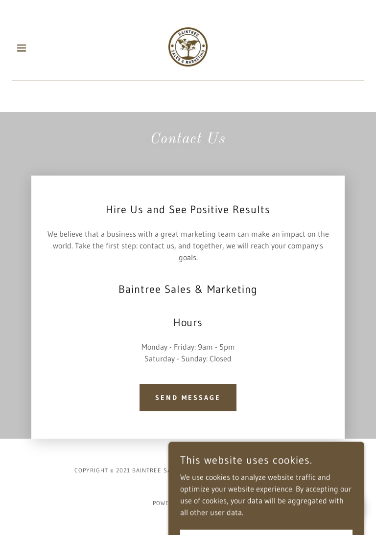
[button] (28, 48)
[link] (188, 47)
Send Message (188, 397)
